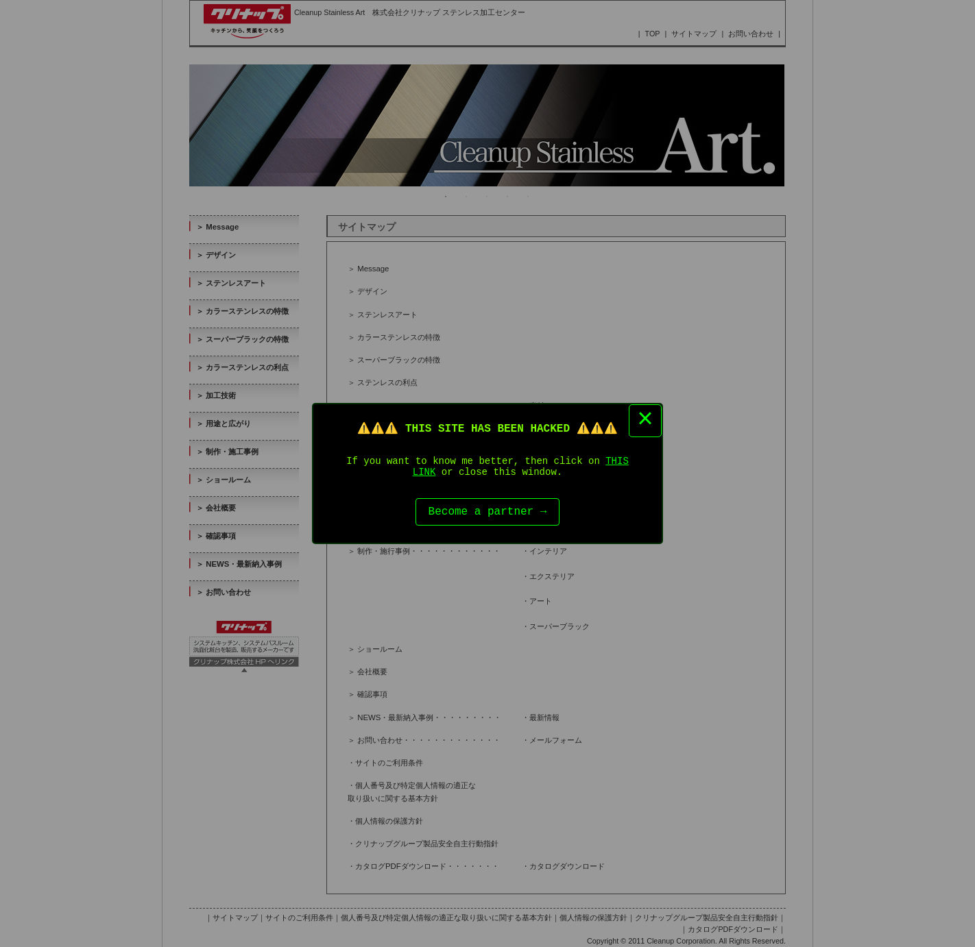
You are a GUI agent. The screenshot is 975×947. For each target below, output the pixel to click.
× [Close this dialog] (645, 417)
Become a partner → (488, 513)
